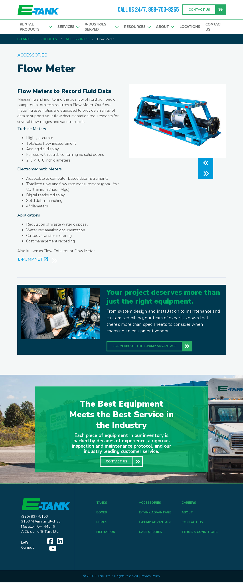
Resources (137, 27)
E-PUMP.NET (33, 260)
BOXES (101, 513)
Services (68, 27)
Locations (190, 27)
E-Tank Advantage (155, 513)
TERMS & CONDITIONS (199, 533)
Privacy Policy (150, 577)
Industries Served (102, 26)
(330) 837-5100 (34, 517)
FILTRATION (105, 533)
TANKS (101, 504)
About (165, 27)
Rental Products (36, 26)
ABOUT (187, 513)
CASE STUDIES (150, 533)
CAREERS (189, 504)
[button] (205, 163)
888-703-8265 (163, 10)
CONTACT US (192, 523)
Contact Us (213, 26)
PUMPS (101, 523)
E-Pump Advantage (155, 523)
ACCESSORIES (150, 504)
